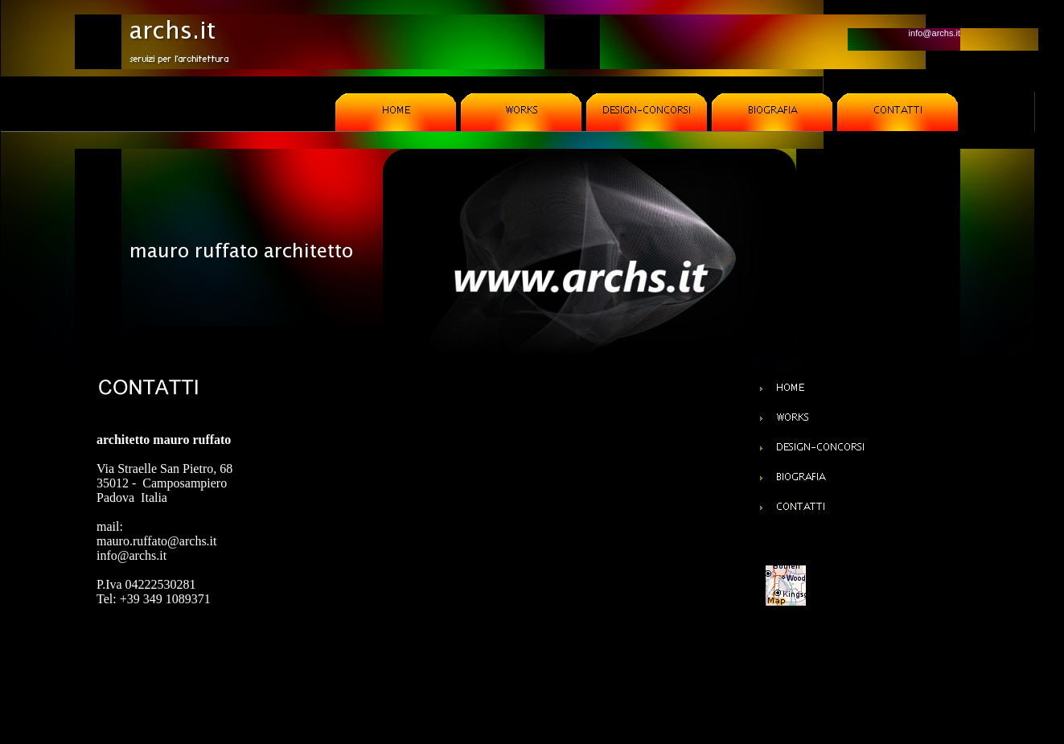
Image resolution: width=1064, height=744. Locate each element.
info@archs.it (934, 33)
